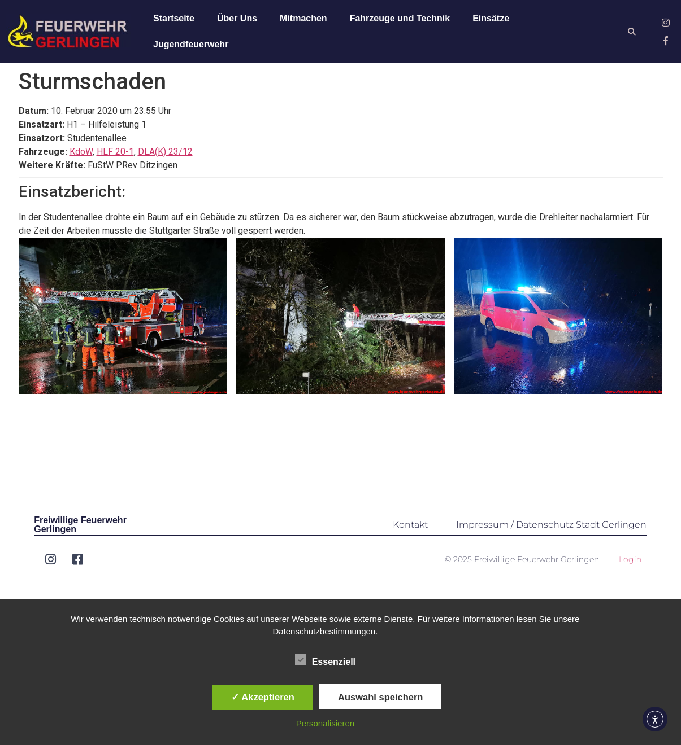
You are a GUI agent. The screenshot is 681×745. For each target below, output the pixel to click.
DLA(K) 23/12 (165, 151)
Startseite (173, 18)
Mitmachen (303, 18)
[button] (631, 32)
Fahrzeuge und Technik (400, 18)
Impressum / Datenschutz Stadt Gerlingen (551, 524)
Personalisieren (325, 723)
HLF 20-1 (115, 151)
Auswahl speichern (380, 697)
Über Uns (237, 18)
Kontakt (410, 524)
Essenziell (325, 660)
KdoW (81, 151)
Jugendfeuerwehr (190, 44)
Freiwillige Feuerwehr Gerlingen (80, 524)
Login (630, 559)
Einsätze (490, 18)
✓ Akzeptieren (262, 697)
